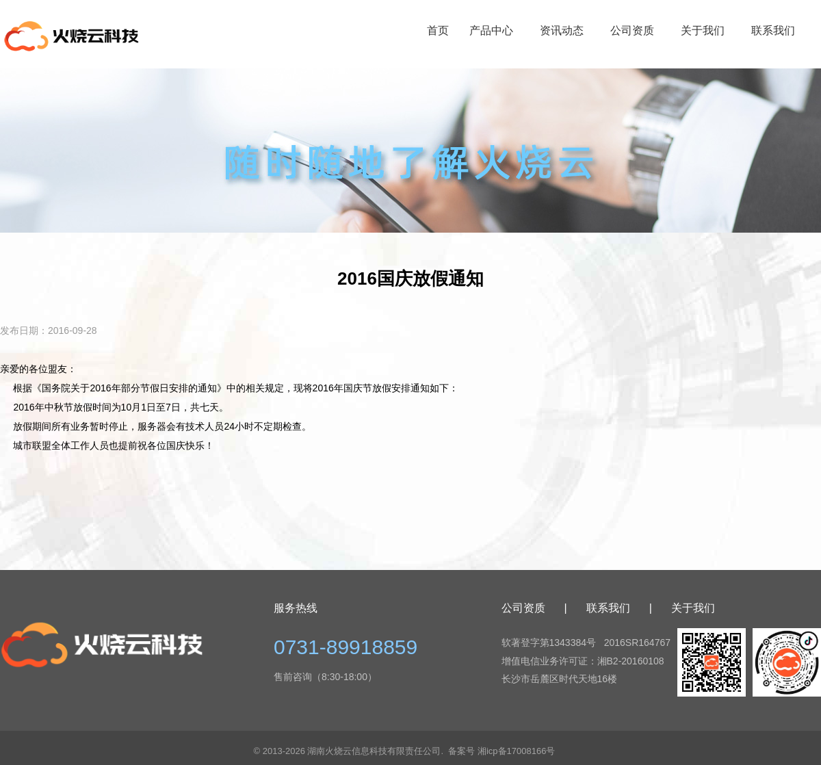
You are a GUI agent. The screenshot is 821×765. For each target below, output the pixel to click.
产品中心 (491, 30)
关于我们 (703, 30)
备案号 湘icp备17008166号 (501, 751)
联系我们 (773, 30)
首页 (438, 30)
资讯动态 (562, 30)
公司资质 (632, 30)
